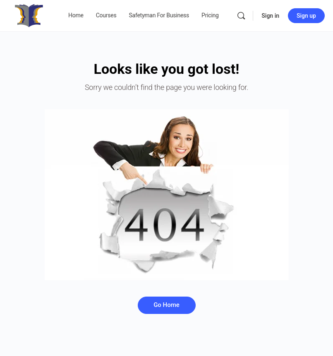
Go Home (166, 305)
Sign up (306, 15)
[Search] (241, 16)
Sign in (270, 15)
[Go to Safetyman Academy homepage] (29, 15)
